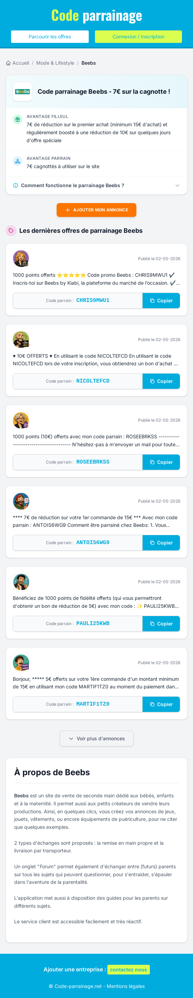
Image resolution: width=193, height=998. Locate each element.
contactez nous (128, 969)
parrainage (96, 14)
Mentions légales (126, 986)
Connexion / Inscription (138, 36)
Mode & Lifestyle (55, 63)
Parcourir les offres (50, 36)
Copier (161, 300)
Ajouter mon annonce (96, 210)
